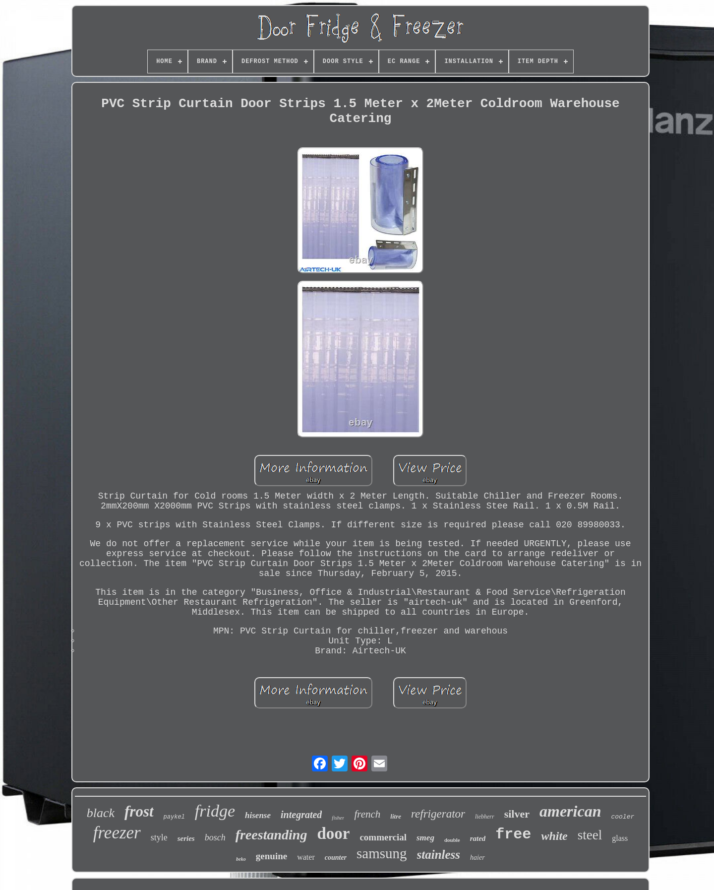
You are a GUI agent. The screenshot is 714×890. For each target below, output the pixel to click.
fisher (338, 818)
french (367, 814)
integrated (301, 814)
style (159, 837)
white (554, 835)
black (101, 813)
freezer (117, 832)
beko (240, 859)
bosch (215, 837)
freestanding (271, 834)
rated (478, 838)
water (306, 857)
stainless (439, 854)
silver (517, 814)
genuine (271, 856)
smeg (425, 837)
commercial (383, 837)
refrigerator (438, 814)
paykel (174, 817)
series (186, 838)
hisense (258, 815)
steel (590, 834)
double (452, 840)
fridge (215, 811)
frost (139, 811)
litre (395, 816)
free (513, 834)
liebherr (484, 816)
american (570, 811)
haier (477, 857)
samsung (382, 853)
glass (620, 838)
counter (336, 857)
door (333, 833)
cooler (622, 817)
